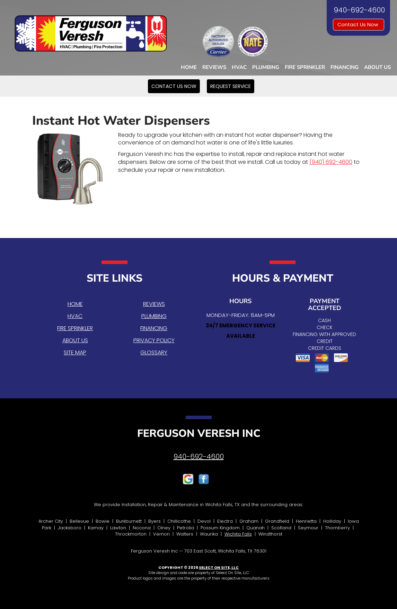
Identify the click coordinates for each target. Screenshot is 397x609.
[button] (174, 86)
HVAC (239, 67)
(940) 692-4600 (330, 162)
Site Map (75, 352)
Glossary (153, 352)
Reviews (214, 67)
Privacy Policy (154, 340)
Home (189, 67)
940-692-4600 (199, 456)
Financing (344, 67)
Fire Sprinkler (305, 67)
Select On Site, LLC (219, 567)
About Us (377, 67)
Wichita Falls (238, 534)
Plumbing (265, 67)
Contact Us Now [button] (358, 24)
